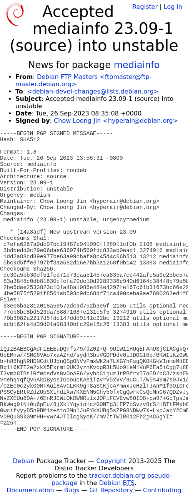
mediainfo (137, 65)
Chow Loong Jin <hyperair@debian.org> (116, 120)
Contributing (162, 490)
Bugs (72, 490)
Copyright (111, 461)
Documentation (30, 490)
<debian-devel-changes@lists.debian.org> (93, 91)
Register (145, 6)
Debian (24, 461)
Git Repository (111, 490)
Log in (173, 6)
